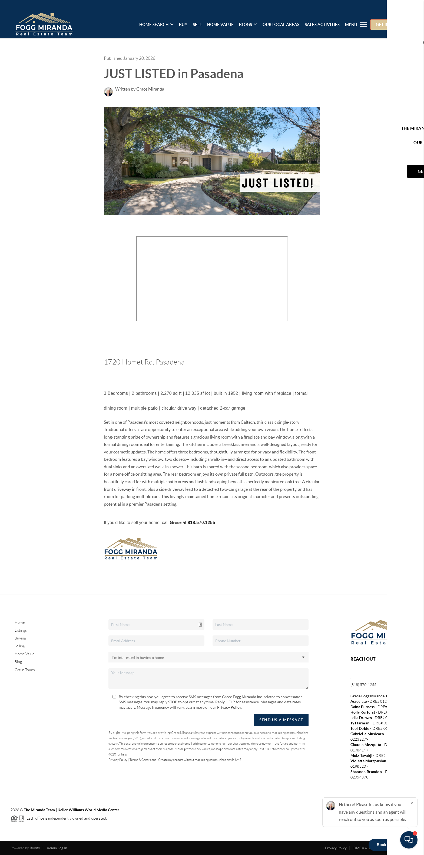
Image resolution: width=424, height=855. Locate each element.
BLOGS (248, 24)
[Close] (412, 803)
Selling (20, 646)
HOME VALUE (220, 24)
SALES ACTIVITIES (322, 24)
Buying (20, 638)
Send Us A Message (281, 720)
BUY (183, 24)
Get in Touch (25, 670)
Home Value (24, 654)
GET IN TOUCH (390, 24)
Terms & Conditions (143, 759)
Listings (21, 630)
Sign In (403, 5)
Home (20, 622)
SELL (197, 24)
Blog (18, 662)
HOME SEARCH (156, 24)
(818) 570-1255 (363, 684)
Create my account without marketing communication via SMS (199, 759)
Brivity (35, 848)
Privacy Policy (229, 707)
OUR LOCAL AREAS (281, 24)
